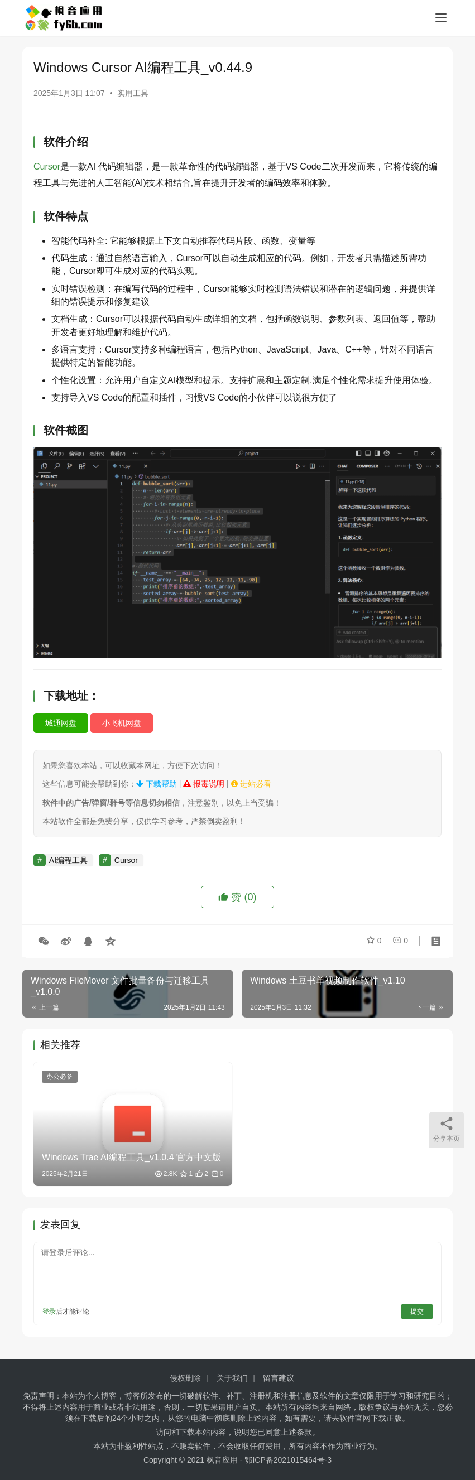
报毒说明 (203, 783)
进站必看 (251, 783)
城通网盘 (60, 723)
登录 (49, 1311)
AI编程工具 (68, 860)
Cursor (46, 166)
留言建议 (278, 1377)
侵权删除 (185, 1377)
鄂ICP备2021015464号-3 (288, 1459)
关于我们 (232, 1377)
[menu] (441, 18)
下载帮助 (156, 783)
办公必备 (59, 1077)
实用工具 (132, 93)
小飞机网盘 (121, 723)
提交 (417, 1311)
